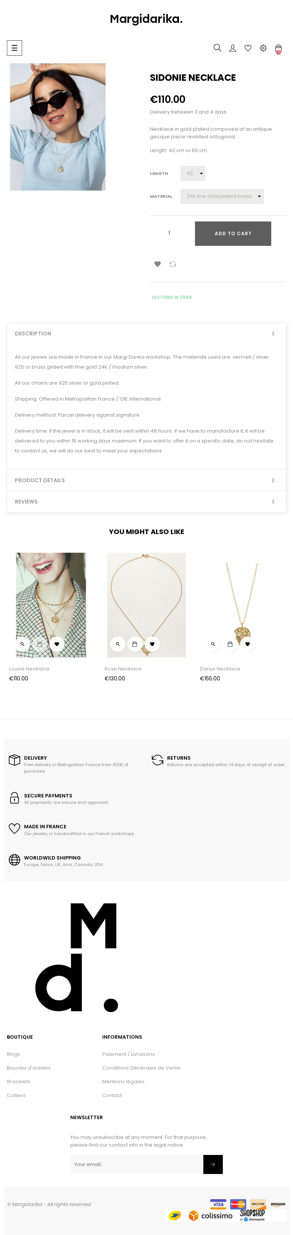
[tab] (146, 333)
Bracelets (19, 1081)
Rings (13, 1054)
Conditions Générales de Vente (141, 1067)
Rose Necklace (123, 668)
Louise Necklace (29, 668)
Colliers (16, 1095)
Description (33, 334)
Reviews (26, 502)
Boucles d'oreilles (29, 1067)
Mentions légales (123, 1081)
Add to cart (233, 233)
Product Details (40, 480)
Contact (112, 1095)
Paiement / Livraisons (128, 1054)
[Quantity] (169, 232)
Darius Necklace (220, 668)
